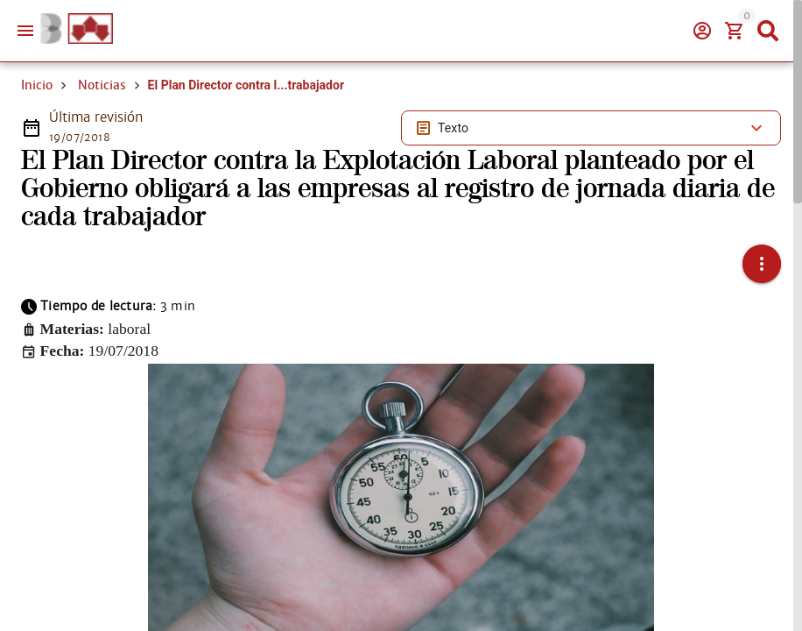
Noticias (102, 85)
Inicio (37, 85)
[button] (761, 264)
